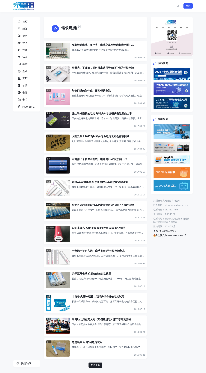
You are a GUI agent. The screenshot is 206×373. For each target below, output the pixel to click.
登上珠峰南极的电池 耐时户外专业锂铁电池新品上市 (102, 113)
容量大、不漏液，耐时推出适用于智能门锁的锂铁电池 (103, 67)
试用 (48, 296)
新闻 (48, 44)
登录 (188, 6)
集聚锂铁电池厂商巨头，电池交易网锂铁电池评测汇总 (103, 45)
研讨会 (49, 136)
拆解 (48, 342)
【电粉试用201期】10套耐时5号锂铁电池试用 (98, 296)
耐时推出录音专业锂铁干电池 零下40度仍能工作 (99, 159)
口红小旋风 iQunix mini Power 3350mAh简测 (98, 228)
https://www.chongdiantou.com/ (172, 36)
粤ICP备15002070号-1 (164, 231)
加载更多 (95, 365)
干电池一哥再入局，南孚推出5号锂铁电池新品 (98, 250)
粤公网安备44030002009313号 (170, 235)
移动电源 (50, 227)
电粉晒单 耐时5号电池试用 (87, 342)
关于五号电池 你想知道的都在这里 (91, 273)
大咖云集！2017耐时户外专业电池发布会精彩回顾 (100, 136)
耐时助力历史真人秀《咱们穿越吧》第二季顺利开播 (101, 319)
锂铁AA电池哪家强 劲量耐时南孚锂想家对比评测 (100, 182)
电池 (48, 182)
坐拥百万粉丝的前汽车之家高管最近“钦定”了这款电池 (103, 205)
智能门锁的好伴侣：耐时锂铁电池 (91, 90)
